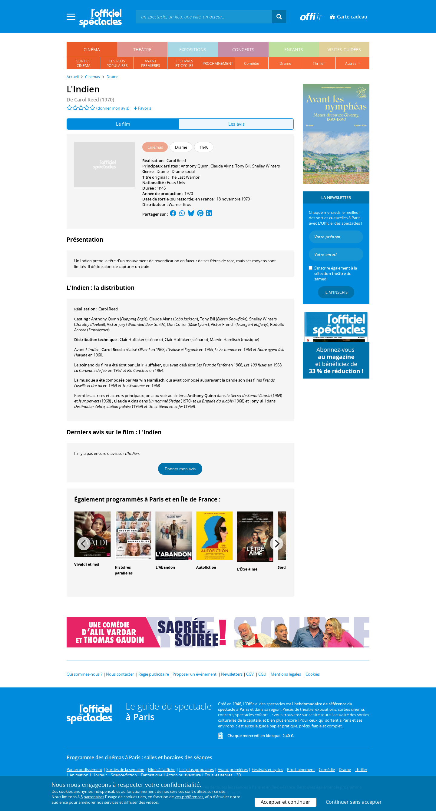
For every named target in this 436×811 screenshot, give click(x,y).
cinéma (92, 49)
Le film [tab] (123, 124)
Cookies (313, 674)
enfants (293, 49)
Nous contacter (120, 674)
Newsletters (232, 674)
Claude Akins (221, 166)
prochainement (218, 63)
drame (285, 63)
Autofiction (206, 567)
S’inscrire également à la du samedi (335, 273)
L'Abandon (165, 567)
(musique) (234, 339)
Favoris (142, 108)
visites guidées (344, 49)
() (119, 319)
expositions (192, 49)
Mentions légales (286, 674)
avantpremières (150, 63)
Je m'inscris (336, 292)
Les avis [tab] (236, 124)
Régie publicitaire (153, 674)
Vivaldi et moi (86, 564)
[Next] (276, 543)
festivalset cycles (184, 63)
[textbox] (204, 16)
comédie (251, 63)
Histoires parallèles (124, 570)
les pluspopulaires (117, 63)
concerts (243, 49)
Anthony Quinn (195, 166)
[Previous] (84, 543)
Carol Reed (176, 160)
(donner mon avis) (112, 108)
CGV (250, 674)
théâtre (142, 49)
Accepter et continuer (285, 802)
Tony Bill (242, 166)
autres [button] (351, 63)
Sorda (283, 567)
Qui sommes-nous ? (84, 674)
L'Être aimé (247, 569)
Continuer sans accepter (354, 802)
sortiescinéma (83, 63)
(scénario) (141, 339)
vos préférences (189, 796)
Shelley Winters (266, 166)
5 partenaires (92, 796)
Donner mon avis (180, 469)
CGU (262, 674)
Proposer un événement (194, 674)
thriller (319, 63)
